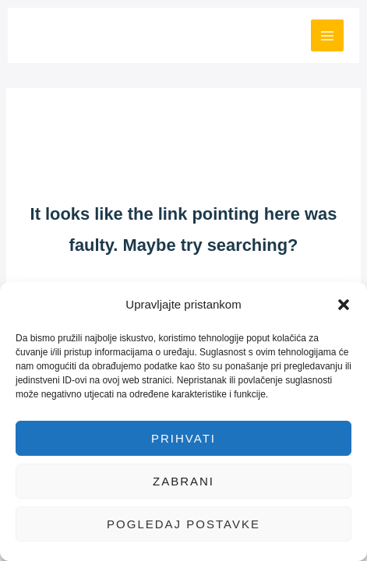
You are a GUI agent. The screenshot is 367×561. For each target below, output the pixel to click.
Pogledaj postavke (183, 524)
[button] (343, 304)
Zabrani (183, 481)
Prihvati (183, 438)
